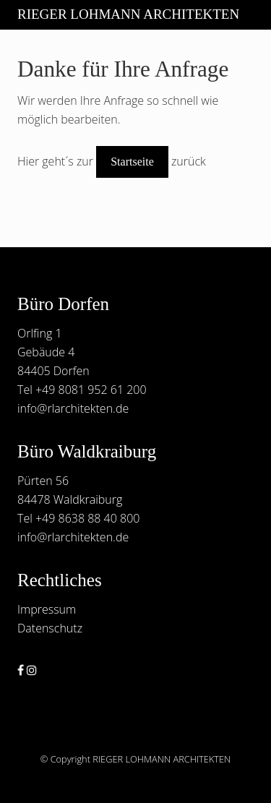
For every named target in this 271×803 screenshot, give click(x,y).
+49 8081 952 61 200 (91, 390)
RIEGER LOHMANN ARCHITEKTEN (128, 14)
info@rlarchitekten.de (73, 408)
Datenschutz (49, 628)
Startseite (132, 161)
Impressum (46, 609)
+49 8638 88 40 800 (87, 518)
